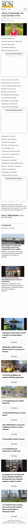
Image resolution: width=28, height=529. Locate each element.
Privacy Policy (17, 520)
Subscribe (3, 9)
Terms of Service (11, 520)
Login (9, 9)
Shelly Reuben (13, 215)
